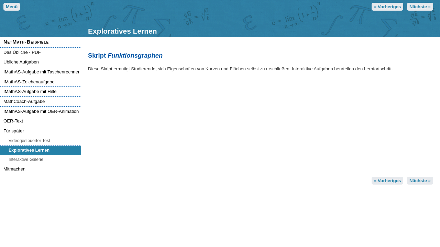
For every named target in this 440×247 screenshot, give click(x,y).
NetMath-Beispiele (26, 42)
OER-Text (13, 121)
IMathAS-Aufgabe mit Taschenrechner (41, 71)
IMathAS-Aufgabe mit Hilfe (29, 91)
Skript (125, 55)
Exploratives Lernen (29, 150)
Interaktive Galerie (26, 159)
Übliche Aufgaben (21, 61)
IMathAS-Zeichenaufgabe (29, 81)
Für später (13, 130)
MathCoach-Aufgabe (24, 101)
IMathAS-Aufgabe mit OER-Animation (41, 111)
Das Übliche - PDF (22, 52)
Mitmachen (14, 169)
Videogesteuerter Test (29, 140)
